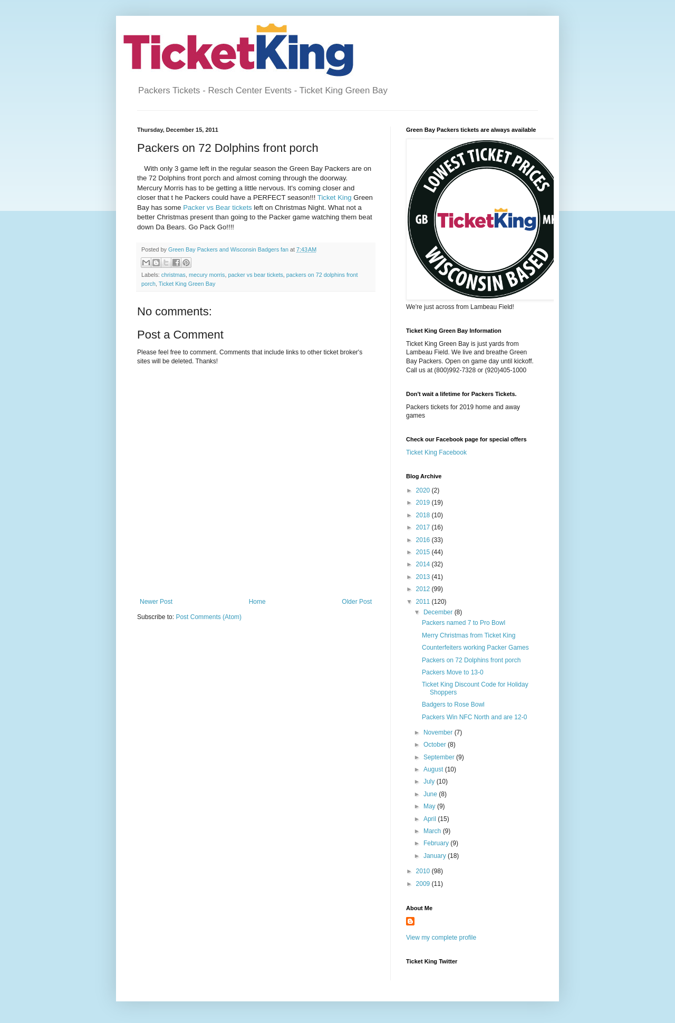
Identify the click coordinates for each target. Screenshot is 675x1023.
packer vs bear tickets (255, 275)
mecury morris (207, 275)
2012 (424, 589)
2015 (424, 552)
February (436, 843)
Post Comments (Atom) (209, 617)
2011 (424, 601)
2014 (424, 564)
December (439, 612)
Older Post (357, 601)
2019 (424, 502)
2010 (424, 871)
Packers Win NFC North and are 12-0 (474, 717)
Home (257, 601)
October (435, 744)
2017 (424, 527)
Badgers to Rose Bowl (453, 704)
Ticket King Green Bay (187, 284)
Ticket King (334, 197)
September (439, 757)
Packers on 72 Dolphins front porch (471, 660)
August (434, 769)
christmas (173, 275)
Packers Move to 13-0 (453, 672)
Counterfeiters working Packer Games (475, 647)
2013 (424, 577)
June (431, 794)
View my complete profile (441, 937)
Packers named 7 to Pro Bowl (463, 622)
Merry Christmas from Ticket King (468, 635)
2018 (424, 515)
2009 (424, 883)
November (439, 732)
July (430, 781)
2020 (424, 490)
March (433, 831)
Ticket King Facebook (436, 452)
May (430, 806)
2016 (424, 540)
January (435, 856)
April (430, 819)
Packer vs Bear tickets (217, 207)
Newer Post (156, 601)
